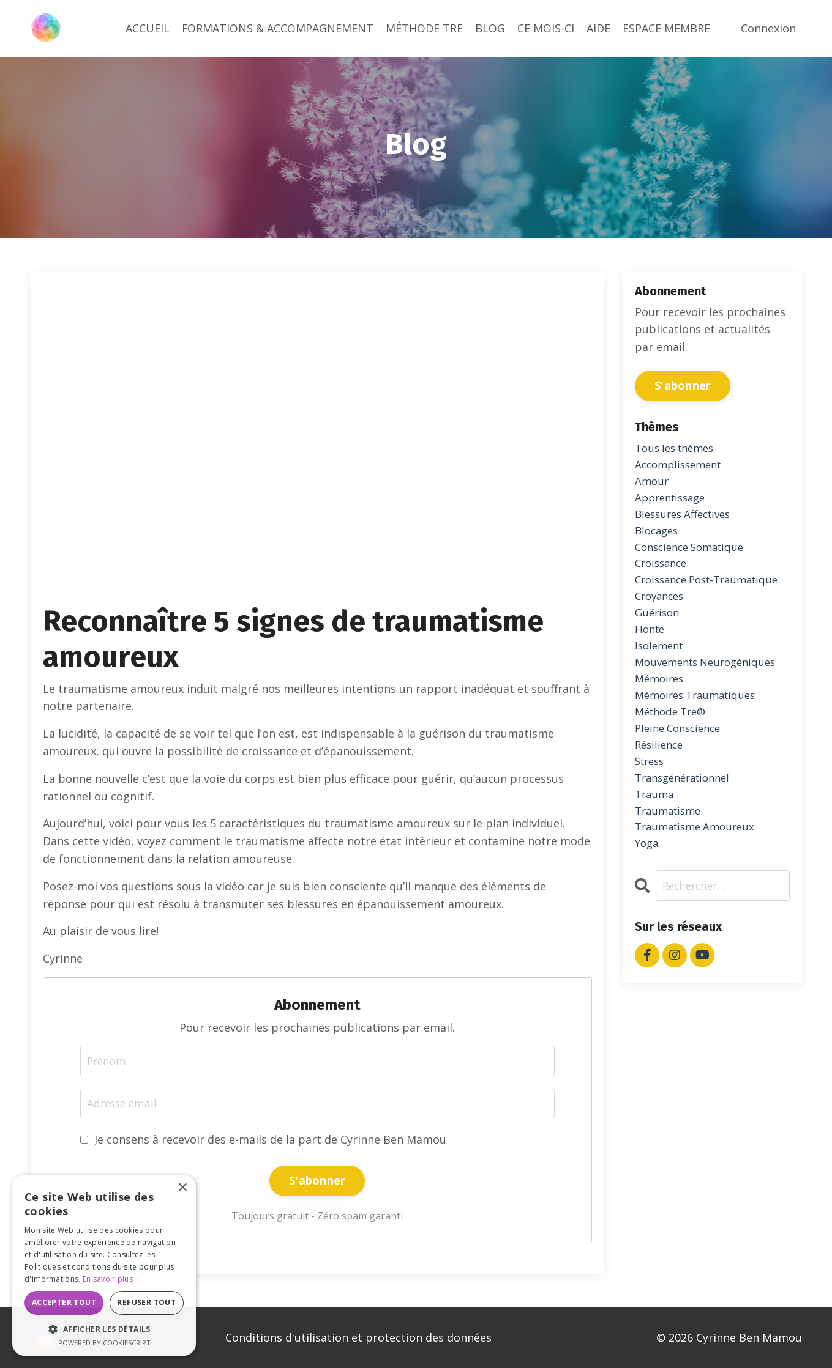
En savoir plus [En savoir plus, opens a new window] (108, 1279)
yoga (648, 888)
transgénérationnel (687, 818)
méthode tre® (674, 748)
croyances (662, 624)
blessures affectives (687, 518)
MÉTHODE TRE (424, 28)
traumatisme (670, 853)
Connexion (768, 28)
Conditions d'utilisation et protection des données (358, 1337)
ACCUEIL (147, 28)
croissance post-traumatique (678, 598)
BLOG (490, 28)
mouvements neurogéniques (711, 694)
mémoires (661, 712)
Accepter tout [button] (64, 1302)
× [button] (182, 1187)
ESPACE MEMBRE (666, 28)
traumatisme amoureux (699, 870)
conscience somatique (694, 554)
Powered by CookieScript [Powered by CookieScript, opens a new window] (104, 1342)
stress (651, 800)
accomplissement (682, 466)
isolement (661, 677)
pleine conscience (682, 765)
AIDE (598, 28)
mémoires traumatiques (700, 730)
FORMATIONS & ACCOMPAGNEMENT (277, 28)
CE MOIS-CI (545, 28)
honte (651, 660)
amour (652, 483)
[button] (104, 1329)
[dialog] (104, 1265)
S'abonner (317, 1181)
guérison (659, 642)
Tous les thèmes (678, 448)
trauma (655, 836)
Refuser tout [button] (146, 1302)
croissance (663, 571)
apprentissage (673, 501)
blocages (658, 536)
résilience (661, 782)
